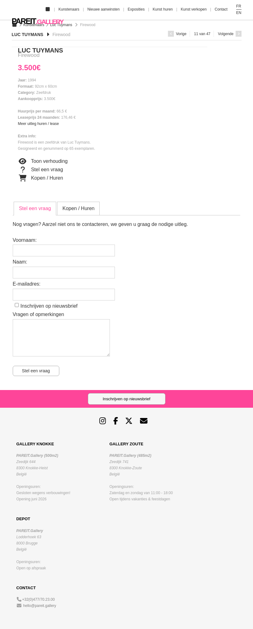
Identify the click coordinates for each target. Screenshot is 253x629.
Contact (221, 9)
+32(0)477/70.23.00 (38, 599)
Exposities (136, 9)
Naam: (20, 261)
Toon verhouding (43, 161)
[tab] (35, 208)
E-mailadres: (27, 284)
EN (239, 13)
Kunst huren (163, 9)
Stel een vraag (40, 169)
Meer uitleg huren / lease (38, 124)
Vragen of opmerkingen (38, 314)
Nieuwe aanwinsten (103, 9)
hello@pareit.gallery (39, 606)
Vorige (177, 34)
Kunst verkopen (193, 9)
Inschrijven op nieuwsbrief (49, 306)
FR (238, 6)
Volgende (229, 34)
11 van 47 (202, 34)
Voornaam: (25, 240)
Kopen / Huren (40, 178)
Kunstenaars (68, 9)
